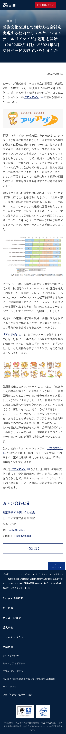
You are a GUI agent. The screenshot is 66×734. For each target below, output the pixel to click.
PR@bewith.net (22, 535)
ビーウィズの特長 (13, 598)
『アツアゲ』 (33, 97)
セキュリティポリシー (14, 663)
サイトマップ (9, 686)
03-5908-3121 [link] (17, 530)
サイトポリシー (11, 655)
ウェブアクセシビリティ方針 (17, 694)
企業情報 (8, 647)
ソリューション (12, 618)
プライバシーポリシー (14, 671)
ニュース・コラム (22, 574)
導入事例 (8, 627)
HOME (6, 574)
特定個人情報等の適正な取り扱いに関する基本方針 (29, 679)
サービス (8, 608)
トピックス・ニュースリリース (49, 574)
